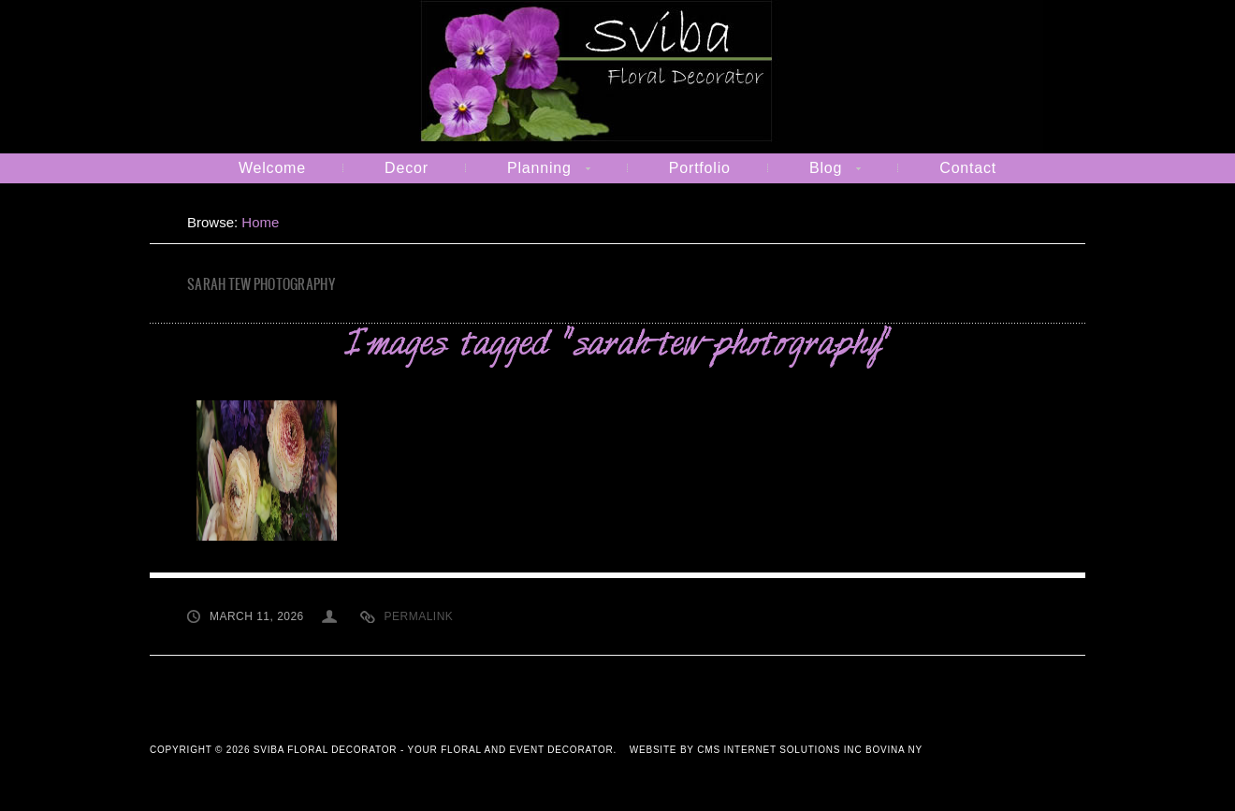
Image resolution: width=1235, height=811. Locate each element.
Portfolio (700, 168)
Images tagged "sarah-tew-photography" (617, 345)
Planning (530, 171)
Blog (816, 171)
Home (260, 222)
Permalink (419, 616)
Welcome (272, 168)
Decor (407, 168)
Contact (967, 168)
